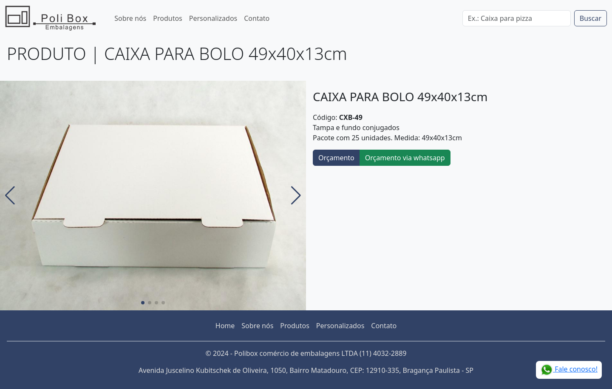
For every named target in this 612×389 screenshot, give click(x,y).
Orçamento (336, 157)
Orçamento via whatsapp (405, 157)
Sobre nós (130, 18)
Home (225, 325)
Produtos (167, 18)
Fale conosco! (569, 369)
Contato (256, 18)
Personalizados (213, 18)
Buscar (590, 18)
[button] (10, 195)
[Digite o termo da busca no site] (516, 18)
